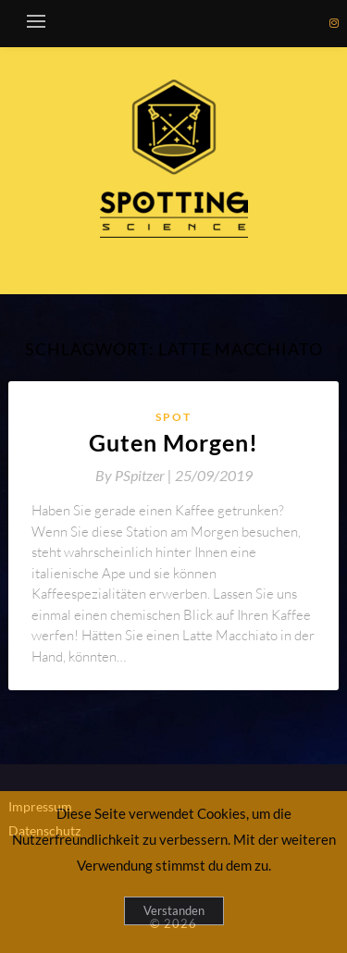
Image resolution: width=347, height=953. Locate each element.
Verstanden (173, 910)
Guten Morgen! (173, 442)
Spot (173, 417)
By (135, 475)
